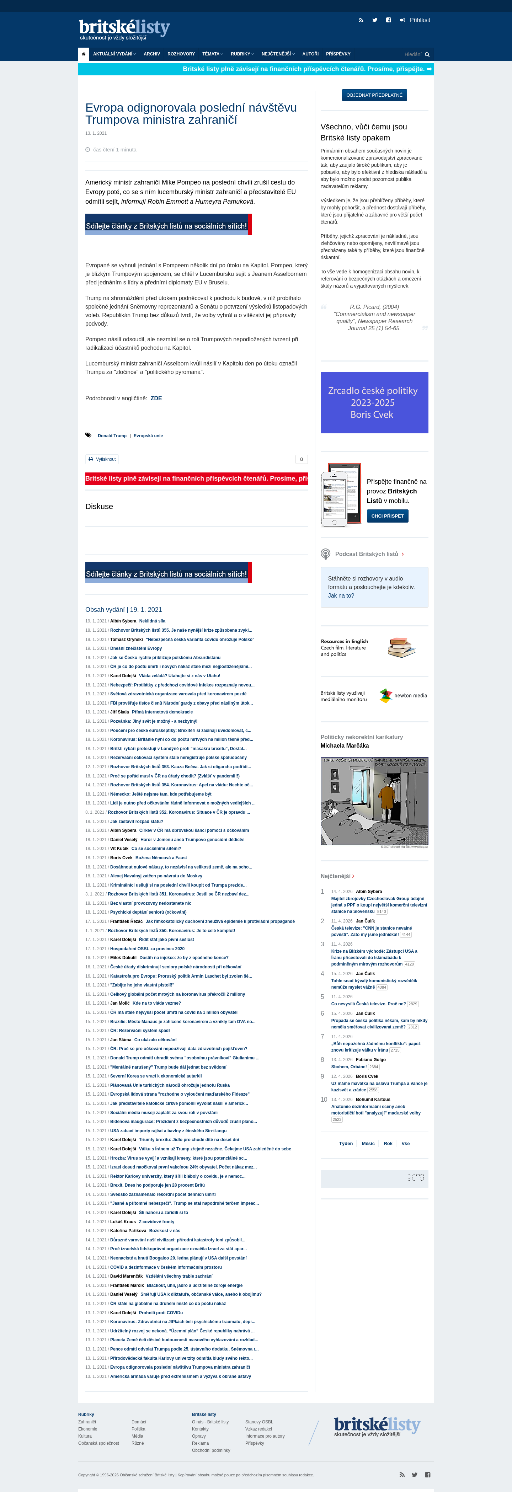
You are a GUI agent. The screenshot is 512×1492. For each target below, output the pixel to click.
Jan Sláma (120, 1039)
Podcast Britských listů (360, 554)
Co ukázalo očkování (155, 1039)
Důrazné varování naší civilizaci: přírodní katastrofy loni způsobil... (177, 1239)
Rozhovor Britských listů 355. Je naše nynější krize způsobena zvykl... (181, 630)
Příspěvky (338, 54)
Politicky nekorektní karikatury (362, 741)
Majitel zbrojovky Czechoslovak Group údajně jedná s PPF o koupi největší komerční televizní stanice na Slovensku (379, 905)
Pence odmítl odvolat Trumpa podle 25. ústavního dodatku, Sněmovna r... (184, 1349)
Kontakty (200, 1429)
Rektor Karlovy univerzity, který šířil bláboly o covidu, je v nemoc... (178, 1176)
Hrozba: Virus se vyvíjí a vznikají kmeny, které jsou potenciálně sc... (178, 1158)
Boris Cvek (121, 857)
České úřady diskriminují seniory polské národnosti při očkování (175, 966)
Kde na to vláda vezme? (157, 1003)
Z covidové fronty (156, 1221)
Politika (138, 1429)
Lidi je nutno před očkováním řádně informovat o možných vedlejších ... (183, 803)
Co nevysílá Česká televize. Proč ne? (375, 1004)
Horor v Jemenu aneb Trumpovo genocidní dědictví (192, 839)
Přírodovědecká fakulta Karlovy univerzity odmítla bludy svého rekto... (181, 1358)
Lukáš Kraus (123, 1221)
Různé (138, 1443)
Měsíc (368, 1143)
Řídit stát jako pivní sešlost (166, 939)
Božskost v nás (164, 1230)
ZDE (156, 398)
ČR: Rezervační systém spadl (140, 1030)
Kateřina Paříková (128, 1230)
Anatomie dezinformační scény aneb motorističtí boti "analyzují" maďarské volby (376, 1113)
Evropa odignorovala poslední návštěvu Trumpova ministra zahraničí (180, 1367)
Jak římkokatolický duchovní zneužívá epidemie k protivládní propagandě (220, 921)
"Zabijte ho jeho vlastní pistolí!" (142, 985)
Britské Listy (377, 1427)
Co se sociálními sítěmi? (156, 848)
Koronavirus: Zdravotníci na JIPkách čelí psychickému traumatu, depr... (182, 1321)
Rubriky (242, 54)
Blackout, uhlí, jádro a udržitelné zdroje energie (194, 1285)
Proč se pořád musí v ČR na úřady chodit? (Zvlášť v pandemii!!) (175, 776)
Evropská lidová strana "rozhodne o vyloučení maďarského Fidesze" (180, 1094)
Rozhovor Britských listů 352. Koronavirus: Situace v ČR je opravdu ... (179, 812)
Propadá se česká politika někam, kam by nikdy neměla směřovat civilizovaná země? (379, 1024)
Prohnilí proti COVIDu (161, 1312)
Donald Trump (112, 435)
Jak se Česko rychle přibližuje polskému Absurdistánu (165, 657)
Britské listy (128, 30)
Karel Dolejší (123, 675)
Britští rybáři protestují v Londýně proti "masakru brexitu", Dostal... (178, 748)
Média (137, 1436)
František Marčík (127, 1285)
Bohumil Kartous (373, 1099)
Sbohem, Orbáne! (355, 1067)
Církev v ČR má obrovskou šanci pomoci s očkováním (194, 830)
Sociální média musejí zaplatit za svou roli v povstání (164, 1112)
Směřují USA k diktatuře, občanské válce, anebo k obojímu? (201, 1294)
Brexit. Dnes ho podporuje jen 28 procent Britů (157, 1185)
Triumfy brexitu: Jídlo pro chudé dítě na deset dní (189, 1139)
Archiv (152, 54)
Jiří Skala (119, 712)
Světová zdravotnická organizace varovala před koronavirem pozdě (178, 693)
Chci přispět (388, 516)
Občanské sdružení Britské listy (147, 1475)
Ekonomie (87, 1429)
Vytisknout (102, 459)
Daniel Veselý (124, 839)
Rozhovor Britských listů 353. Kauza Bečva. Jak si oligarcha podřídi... (180, 766)
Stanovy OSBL (259, 1421)
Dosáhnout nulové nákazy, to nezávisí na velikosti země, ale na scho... (181, 867)
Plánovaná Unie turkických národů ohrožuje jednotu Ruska (170, 1085)
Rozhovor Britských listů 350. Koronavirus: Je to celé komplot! (171, 930)
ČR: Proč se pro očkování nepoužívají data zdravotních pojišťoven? (178, 1048)
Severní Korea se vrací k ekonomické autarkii (156, 1076)
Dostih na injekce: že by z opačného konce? (184, 957)
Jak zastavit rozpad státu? (136, 821)
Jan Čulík (365, 921)
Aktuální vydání (114, 54)
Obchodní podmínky (211, 1450)
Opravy (199, 1436)
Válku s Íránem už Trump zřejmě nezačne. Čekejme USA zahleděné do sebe (215, 1148)
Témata (212, 54)
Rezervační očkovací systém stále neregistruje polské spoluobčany (178, 757)
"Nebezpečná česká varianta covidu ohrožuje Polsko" (200, 639)
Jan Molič (120, 1003)
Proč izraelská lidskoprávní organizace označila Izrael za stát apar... (178, 1248)
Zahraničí (87, 1421)
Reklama (200, 1443)
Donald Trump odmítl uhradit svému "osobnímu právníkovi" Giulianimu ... (184, 1057)
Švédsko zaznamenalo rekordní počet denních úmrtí (163, 1194)
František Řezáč (126, 921)
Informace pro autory (265, 1436)
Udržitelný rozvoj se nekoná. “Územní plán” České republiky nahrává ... (182, 1330)
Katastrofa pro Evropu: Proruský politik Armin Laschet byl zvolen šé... (181, 976)
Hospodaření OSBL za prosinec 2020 (147, 948)
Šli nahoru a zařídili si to (163, 1212)
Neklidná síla (152, 621)
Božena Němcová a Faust (161, 857)
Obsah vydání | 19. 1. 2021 (123, 609)
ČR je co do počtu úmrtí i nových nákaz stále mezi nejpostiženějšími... (181, 666)
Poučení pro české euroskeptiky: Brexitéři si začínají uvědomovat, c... (180, 730)
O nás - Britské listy (210, 1421)
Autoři (311, 54)
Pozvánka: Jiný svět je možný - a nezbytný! (153, 721)
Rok (388, 1143)
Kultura (85, 1436)
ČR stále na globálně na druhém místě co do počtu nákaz (168, 1303)
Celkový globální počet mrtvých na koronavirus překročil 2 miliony (177, 994)
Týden (346, 1143)
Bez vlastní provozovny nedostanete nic (150, 903)
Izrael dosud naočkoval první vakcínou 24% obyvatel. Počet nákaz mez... (183, 1167)
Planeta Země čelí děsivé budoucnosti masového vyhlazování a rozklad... (184, 1339)
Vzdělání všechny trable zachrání (179, 1276)
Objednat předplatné (374, 95)
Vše (405, 1143)
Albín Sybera (123, 621)
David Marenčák (126, 1276)
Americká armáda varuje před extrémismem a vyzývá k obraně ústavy (180, 1376)
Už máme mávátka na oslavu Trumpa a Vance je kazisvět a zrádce (379, 1087)
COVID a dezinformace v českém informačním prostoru (166, 1267)
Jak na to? (341, 596)
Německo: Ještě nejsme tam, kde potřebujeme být (161, 794)
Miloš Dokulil (123, 957)
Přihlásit (415, 20)
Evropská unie (148, 435)
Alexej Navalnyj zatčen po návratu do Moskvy (156, 875)
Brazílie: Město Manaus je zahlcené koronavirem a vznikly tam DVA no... (183, 1021)
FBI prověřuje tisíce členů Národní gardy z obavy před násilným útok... (181, 703)
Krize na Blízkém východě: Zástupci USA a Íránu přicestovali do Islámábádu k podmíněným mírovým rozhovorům (374, 958)
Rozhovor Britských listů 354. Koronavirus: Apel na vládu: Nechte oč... (181, 784)
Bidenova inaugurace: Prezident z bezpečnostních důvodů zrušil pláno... (183, 1121)
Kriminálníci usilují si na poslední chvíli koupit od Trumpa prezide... (178, 885)
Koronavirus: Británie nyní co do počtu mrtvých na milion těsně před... (181, 739)
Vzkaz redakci (258, 1429)
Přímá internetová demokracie (162, 712)
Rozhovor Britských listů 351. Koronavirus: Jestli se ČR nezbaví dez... (178, 894)
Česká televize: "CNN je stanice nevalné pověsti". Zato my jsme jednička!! (371, 932)
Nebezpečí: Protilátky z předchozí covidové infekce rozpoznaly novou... (182, 685)
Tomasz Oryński (126, 639)
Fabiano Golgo (371, 1059)
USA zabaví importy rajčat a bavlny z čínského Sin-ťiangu (168, 1130)
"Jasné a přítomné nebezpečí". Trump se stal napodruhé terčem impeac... (184, 1203)
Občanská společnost (98, 1443)
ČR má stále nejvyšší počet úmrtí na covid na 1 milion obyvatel (174, 1012)
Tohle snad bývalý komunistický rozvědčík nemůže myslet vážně (374, 984)
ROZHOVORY (181, 54)
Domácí (139, 1421)
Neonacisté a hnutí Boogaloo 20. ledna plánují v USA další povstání (178, 1258)
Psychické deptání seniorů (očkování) (148, 912)
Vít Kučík (119, 848)
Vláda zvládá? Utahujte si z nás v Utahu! (179, 675)
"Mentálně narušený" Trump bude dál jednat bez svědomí (168, 1067)
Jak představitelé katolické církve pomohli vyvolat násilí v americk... (179, 1103)
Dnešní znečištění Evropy (136, 648)
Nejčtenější (278, 54)
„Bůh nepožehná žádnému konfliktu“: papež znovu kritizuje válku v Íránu (376, 1047)
